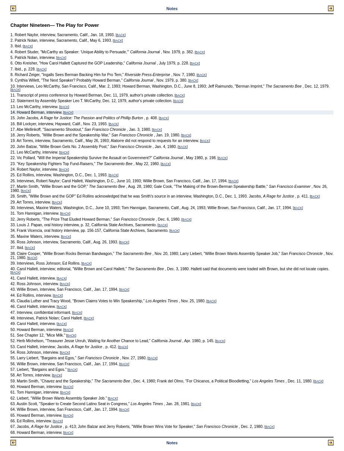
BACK (120, 35)
